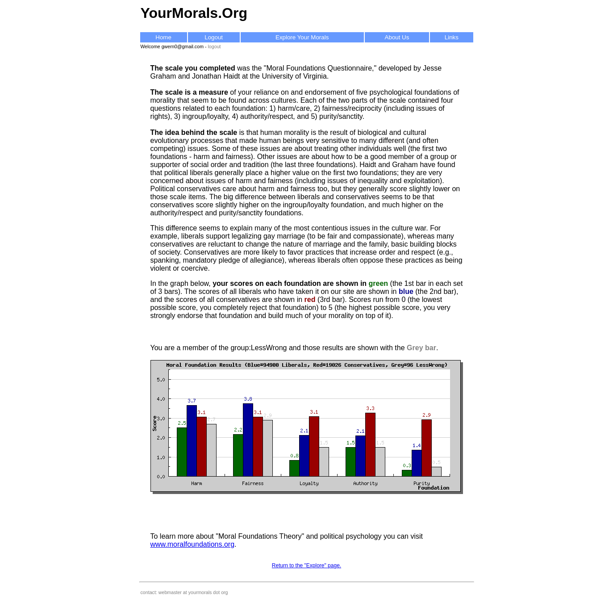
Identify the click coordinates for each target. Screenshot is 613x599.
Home (163, 37)
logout (214, 46)
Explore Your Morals (302, 37)
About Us (397, 37)
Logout (213, 37)
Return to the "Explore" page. (306, 565)
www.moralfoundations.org (192, 544)
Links (452, 37)
